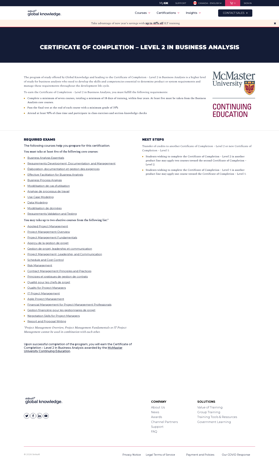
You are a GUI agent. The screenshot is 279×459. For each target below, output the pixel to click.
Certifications (168, 13)
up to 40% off (154, 23)
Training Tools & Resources (217, 417)
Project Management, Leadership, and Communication (64, 254)
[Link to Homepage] (44, 401)
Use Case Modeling (40, 197)
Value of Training (210, 407)
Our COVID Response (236, 454)
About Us (158, 407)
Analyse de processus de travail (48, 191)
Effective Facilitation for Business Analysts (55, 174)
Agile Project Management (45, 299)
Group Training (208, 412)
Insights (193, 13)
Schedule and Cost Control (45, 260)
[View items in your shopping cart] (232, 3)
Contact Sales (235, 13)
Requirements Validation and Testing (52, 213)
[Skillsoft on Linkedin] (39, 416)
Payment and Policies (200, 454)
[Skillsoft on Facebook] (33, 416)
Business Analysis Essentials (45, 157)
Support (157, 426)
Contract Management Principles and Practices (59, 271)
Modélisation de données (44, 208)
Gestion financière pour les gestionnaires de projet (61, 310)
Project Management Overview (48, 231)
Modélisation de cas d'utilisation (48, 186)
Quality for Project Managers (46, 287)
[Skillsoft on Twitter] (27, 416)
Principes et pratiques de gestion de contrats (57, 276)
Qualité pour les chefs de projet (48, 282)
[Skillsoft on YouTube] (46, 416)
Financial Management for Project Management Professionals (69, 304)
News (155, 412)
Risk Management (39, 265)
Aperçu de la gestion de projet (48, 243)
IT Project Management (43, 293)
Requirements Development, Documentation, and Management (71, 163)
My (163, 3)
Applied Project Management (47, 226)
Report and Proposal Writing (46, 321)
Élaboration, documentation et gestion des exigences (63, 169)
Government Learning (214, 422)
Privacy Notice (131, 454)
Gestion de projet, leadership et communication (59, 248)
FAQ (154, 431)
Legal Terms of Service (160, 454)
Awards (156, 417)
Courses (142, 13)
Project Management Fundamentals (52, 237)
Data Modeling (37, 202)
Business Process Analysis (44, 180)
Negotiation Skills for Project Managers (53, 315)
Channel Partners (164, 422)
